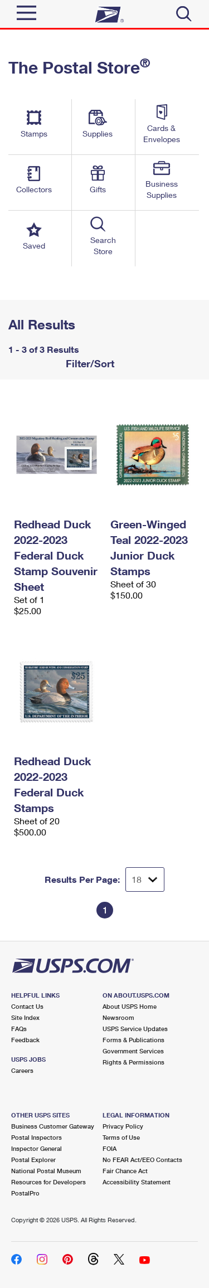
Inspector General (36, 1148)
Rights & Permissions (133, 1062)
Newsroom (118, 1017)
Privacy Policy (123, 1126)
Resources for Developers (48, 1181)
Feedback (25, 1039)
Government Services (133, 1050)
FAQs (19, 1028)
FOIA (109, 1148)
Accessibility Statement (137, 1181)
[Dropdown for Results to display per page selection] (144, 879)
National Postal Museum (46, 1170)
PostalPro (25, 1193)
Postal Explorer (33, 1159)
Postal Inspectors (36, 1137)
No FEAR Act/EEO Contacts (142, 1159)
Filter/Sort (88, 363)
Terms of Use (121, 1137)
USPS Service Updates (135, 1028)
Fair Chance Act (125, 1170)
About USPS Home (130, 1006)
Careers (22, 1070)
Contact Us (27, 1006)
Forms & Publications (133, 1039)
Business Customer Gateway (52, 1126)
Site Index (25, 1017)
